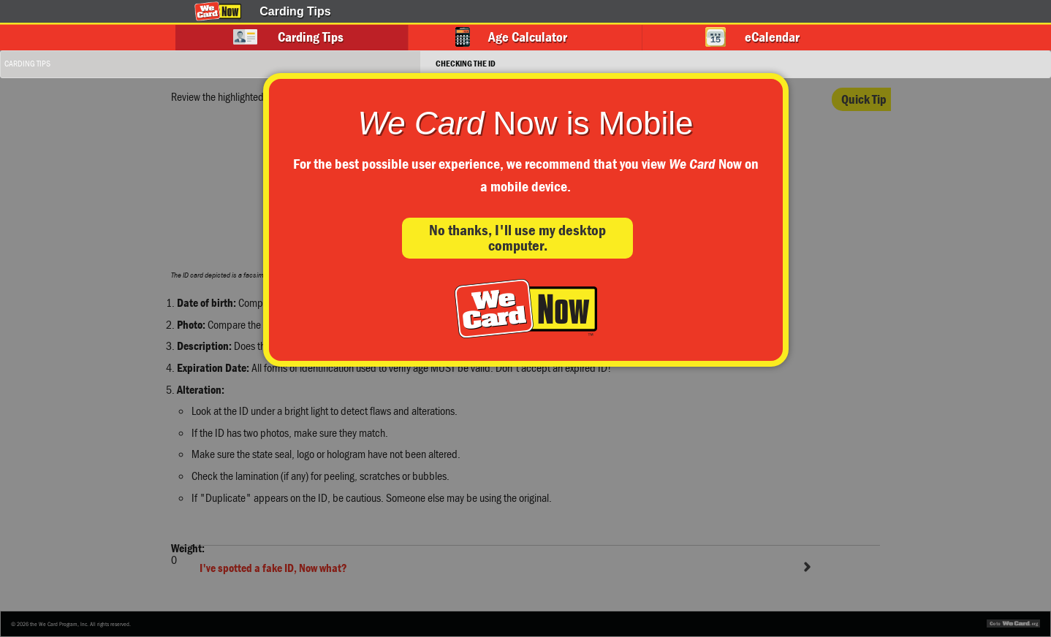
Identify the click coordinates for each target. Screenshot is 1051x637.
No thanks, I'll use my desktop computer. (517, 238)
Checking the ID (466, 63)
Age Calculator (527, 36)
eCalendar (772, 36)
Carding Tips (311, 36)
